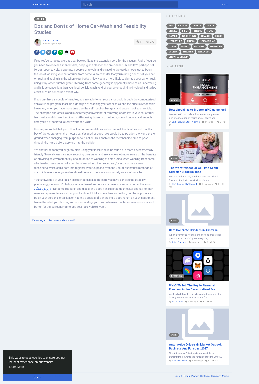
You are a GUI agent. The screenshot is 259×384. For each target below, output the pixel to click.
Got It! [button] (37, 377)
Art (171, 25)
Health (205, 36)
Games (173, 36)
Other (40, 19)
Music (191, 41)
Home (218, 36)
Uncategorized (178, 57)
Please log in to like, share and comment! (53, 220)
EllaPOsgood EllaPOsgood (184, 184)
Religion (199, 46)
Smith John (177, 301)
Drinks (173, 30)
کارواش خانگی (43, 188)
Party (185, 46)
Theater (188, 51)
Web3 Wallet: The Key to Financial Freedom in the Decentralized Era (192, 287)
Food (210, 30)
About (178, 376)
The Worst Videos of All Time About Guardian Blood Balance (193, 170)
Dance (210, 25)
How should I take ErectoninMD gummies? (197, 109)
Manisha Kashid (179, 361)
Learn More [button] (16, 366)
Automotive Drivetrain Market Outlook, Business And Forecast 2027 (195, 346)
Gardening (189, 36)
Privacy (195, 376)
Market (225, 376)
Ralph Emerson (179, 242)
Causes (182, 25)
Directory (216, 376)
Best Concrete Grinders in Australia (193, 230)
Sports (173, 51)
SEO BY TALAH (50, 40)
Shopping (216, 46)
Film (185, 30)
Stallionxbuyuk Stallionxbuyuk (186, 122)
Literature (175, 41)
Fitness (197, 30)
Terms (186, 376)
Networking (207, 41)
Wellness (204, 51)
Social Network (41, 4)
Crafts (196, 25)
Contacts (205, 376)
